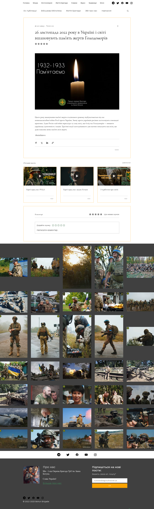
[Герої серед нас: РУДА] (40, 176)
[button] (128, 11)
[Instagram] (95, 454)
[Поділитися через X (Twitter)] (41, 143)
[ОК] (109, 485)
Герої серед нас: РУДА (35, 189)
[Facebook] (77, 454)
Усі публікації (30, 11)
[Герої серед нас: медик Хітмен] (77, 176)
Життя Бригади (73, 11)
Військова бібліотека (51, 11)
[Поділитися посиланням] (53, 143)
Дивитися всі (126, 163)
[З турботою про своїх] (114, 176)
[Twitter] (68, 454)
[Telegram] (59, 454)
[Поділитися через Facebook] (36, 143)
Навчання (106, 11)
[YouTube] (86, 454)
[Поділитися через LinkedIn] (47, 143)
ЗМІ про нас (91, 11)
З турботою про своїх (109, 189)
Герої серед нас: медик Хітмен (75, 189)
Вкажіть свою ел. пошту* (104, 474)
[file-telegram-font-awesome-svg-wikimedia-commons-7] (113, 3)
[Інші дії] (117, 26)
